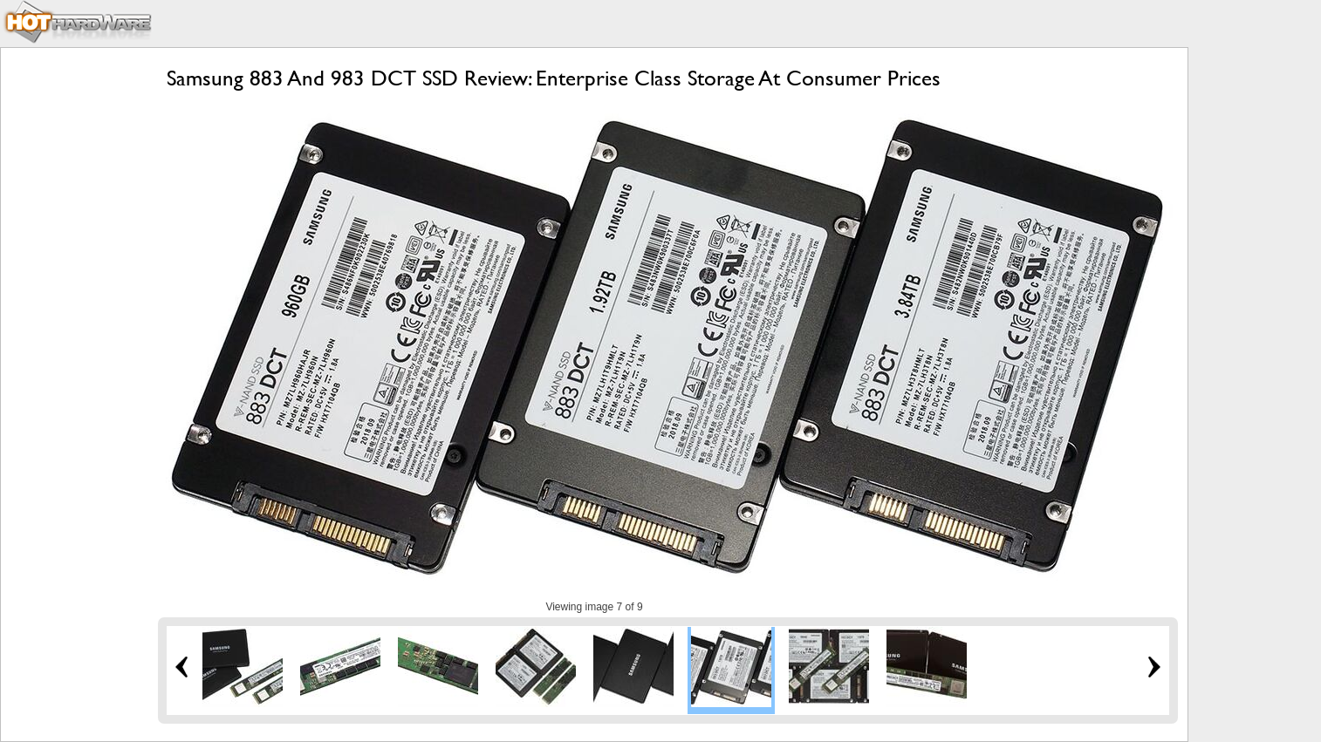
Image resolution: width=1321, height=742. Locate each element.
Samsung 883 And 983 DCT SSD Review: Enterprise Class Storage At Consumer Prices (554, 78)
